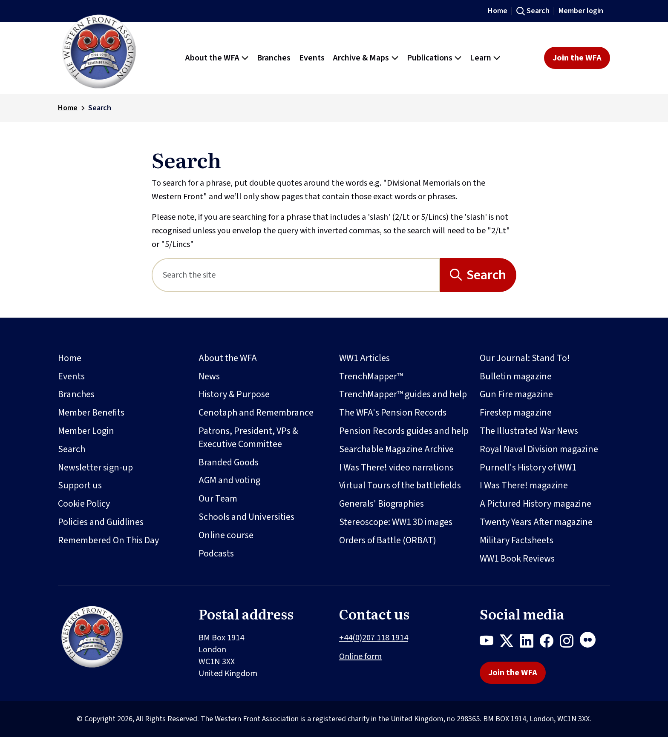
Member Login (86, 431)
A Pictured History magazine (535, 503)
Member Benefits (91, 412)
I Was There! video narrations (396, 467)
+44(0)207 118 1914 (373, 638)
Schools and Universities (246, 517)
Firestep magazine (516, 412)
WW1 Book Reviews (517, 558)
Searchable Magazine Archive (396, 449)
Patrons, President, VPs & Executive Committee (248, 437)
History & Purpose (234, 394)
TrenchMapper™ (371, 376)
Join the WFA (577, 58)
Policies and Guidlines (101, 522)
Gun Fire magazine (516, 394)
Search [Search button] (486, 275)
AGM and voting (229, 480)
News (209, 376)
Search (538, 11)
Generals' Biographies (381, 503)
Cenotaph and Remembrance (256, 412)
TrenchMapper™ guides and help (403, 394)
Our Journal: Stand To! (525, 358)
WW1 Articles (364, 358)
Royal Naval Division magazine (539, 449)
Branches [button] (274, 58)
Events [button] (312, 58)
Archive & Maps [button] (361, 58)
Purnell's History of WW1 (528, 467)
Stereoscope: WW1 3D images (395, 522)
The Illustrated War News (529, 431)
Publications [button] (429, 58)
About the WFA (228, 358)
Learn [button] (480, 58)
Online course (226, 535)
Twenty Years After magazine (536, 522)
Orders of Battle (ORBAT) (387, 540)
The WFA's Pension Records (392, 412)
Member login (581, 11)
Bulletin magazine (516, 376)
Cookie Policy (84, 503)
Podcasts (216, 553)
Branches (76, 394)
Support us (80, 485)
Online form (360, 656)
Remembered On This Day (108, 540)
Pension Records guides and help (404, 431)
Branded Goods (229, 462)
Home (497, 11)
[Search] (296, 275)
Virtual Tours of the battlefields (400, 485)
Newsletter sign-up (95, 467)
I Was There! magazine (524, 485)
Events (71, 376)
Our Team (218, 498)
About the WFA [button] (212, 58)
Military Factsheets (516, 540)
